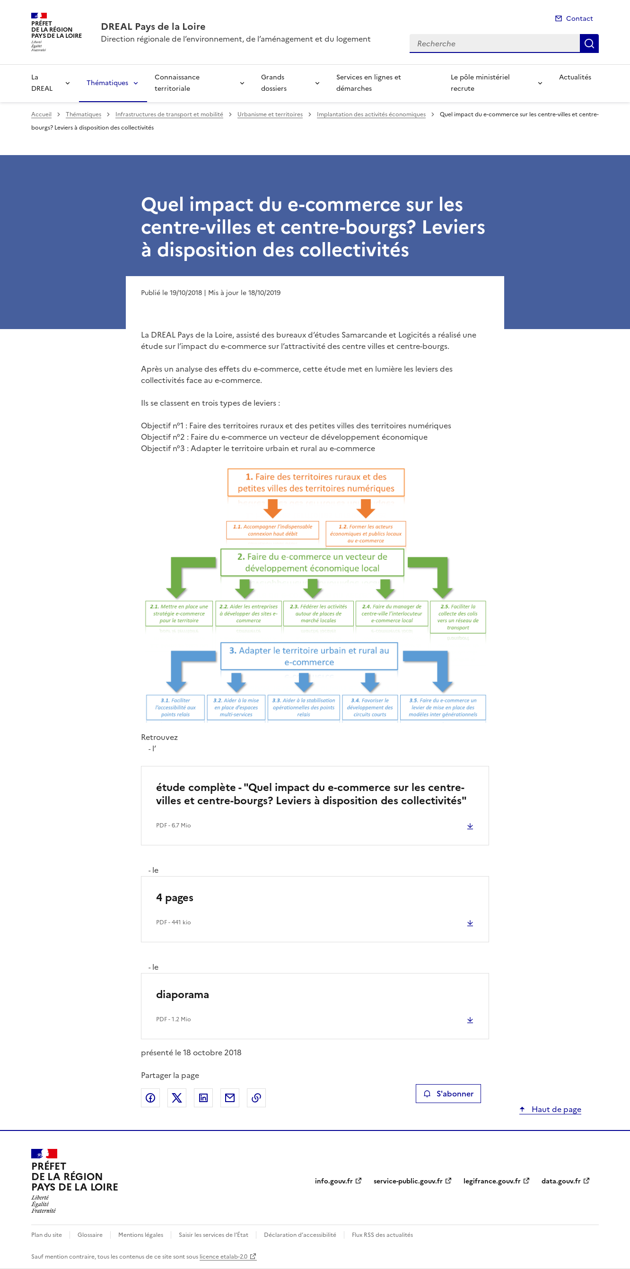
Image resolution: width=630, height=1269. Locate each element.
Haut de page (555, 1109)
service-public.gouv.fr (408, 1181)
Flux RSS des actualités (382, 1235)
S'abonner (448, 1093)
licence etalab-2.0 (223, 1256)
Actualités (575, 77)
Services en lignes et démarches (368, 83)
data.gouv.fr (561, 1181)
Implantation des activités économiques (371, 114)
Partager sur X (176, 1097)
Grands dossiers (274, 83)
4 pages (174, 897)
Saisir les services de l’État (213, 1235)
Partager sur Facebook (150, 1097)
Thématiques (107, 83)
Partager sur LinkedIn (203, 1097)
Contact (579, 19)
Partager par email (229, 1097)
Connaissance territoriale (177, 83)
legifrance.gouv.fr (492, 1181)
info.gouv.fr (334, 1181)
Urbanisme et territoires (270, 114)
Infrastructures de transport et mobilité (169, 114)
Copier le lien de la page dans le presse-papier (256, 1097)
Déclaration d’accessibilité (300, 1235)
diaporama (182, 994)
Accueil (41, 114)
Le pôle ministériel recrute (480, 83)
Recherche (589, 43)
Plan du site (46, 1235)
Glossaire (90, 1235)
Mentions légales (140, 1235)
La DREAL (41, 83)
